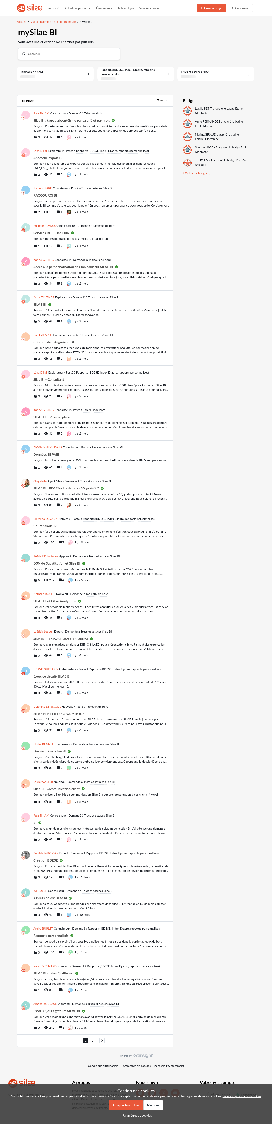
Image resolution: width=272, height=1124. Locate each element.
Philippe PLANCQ (45, 225)
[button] (211, 8)
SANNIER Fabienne (45, 556)
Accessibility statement (169, 1065)
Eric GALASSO (42, 335)
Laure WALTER (43, 781)
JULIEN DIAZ (203, 160)
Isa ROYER (40, 891)
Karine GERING (43, 259)
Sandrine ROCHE (206, 147)
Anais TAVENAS (43, 297)
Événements (104, 8)
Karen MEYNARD (45, 966)
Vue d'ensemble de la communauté (53, 21)
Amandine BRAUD (45, 1004)
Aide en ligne (125, 8)
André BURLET (43, 928)
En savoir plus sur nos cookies (242, 1096)
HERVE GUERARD (45, 669)
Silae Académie (149, 8)
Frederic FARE (42, 188)
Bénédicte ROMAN (45, 853)
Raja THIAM (41, 113)
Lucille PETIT (203, 108)
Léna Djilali (40, 151)
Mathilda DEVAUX (45, 519)
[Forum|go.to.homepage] (29, 8)
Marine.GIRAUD (205, 134)
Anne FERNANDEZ (207, 121)
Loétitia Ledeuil (43, 631)
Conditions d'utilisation (103, 1065)
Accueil (21, 21)
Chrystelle (40, 481)
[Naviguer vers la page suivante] (102, 1040)
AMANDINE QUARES (47, 447)
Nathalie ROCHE (44, 594)
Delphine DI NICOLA (47, 706)
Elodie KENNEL (43, 744)
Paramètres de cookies (136, 1065)
